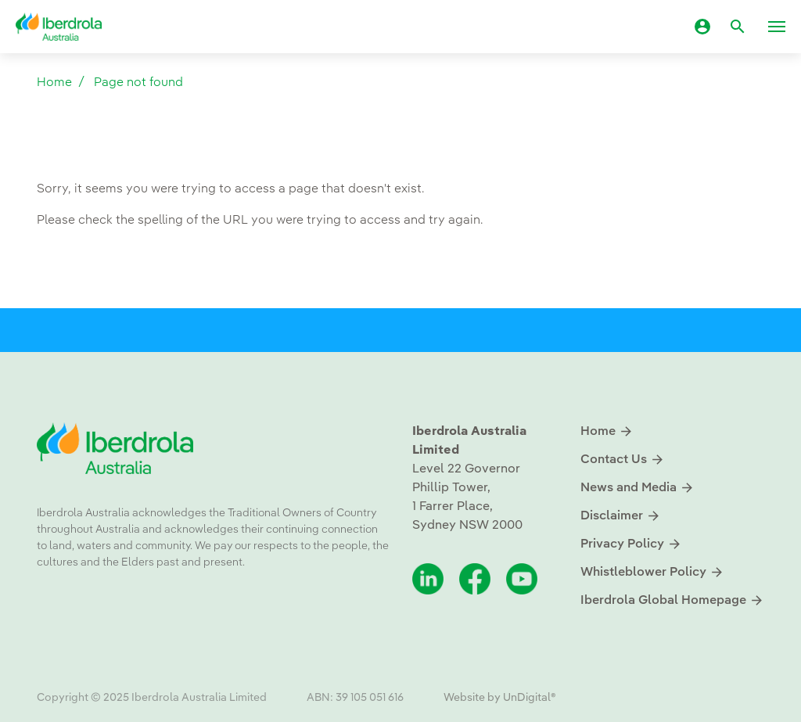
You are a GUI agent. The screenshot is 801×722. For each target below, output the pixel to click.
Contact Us (622, 459)
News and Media (637, 487)
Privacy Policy (631, 544)
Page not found (138, 83)
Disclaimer (620, 515)
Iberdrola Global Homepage (672, 600)
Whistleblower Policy (652, 572)
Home (54, 83)
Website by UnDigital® (500, 697)
